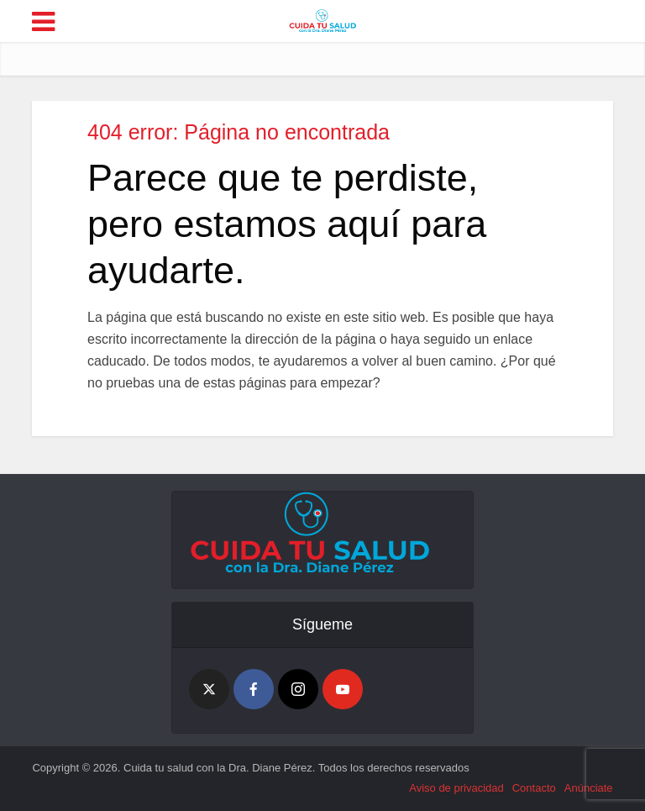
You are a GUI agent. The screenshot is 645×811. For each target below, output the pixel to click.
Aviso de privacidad (456, 788)
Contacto (534, 788)
